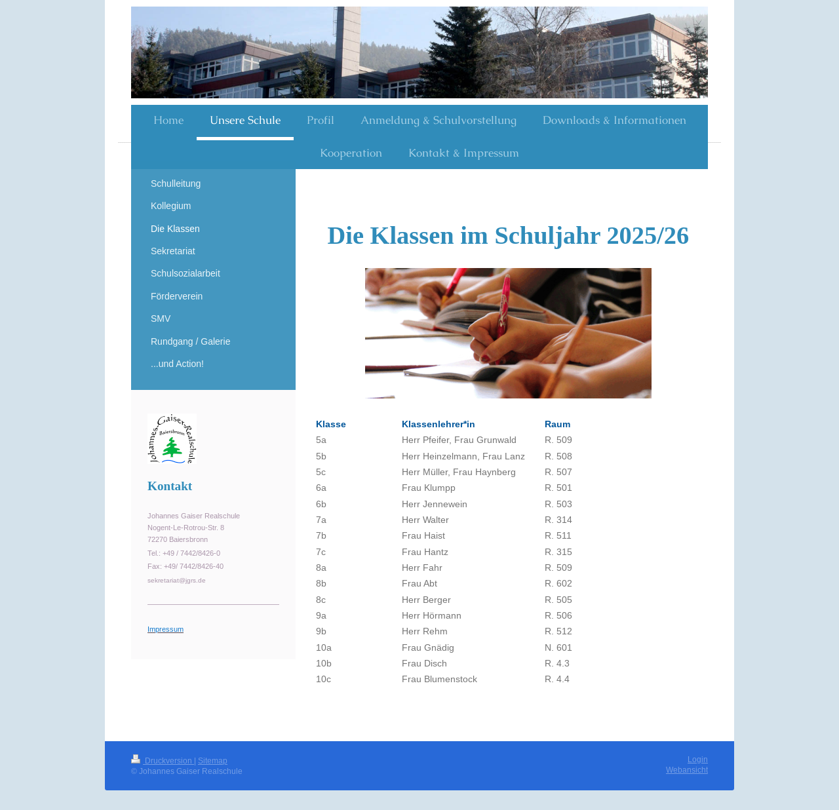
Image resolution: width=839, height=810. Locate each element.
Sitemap (212, 760)
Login (698, 759)
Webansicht (687, 770)
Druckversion (162, 760)
